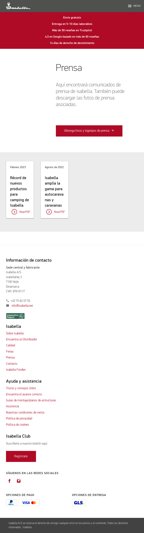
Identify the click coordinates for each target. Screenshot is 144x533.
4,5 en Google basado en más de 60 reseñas (72, 36)
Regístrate (21, 456)
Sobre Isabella (15, 333)
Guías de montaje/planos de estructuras (31, 400)
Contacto (11, 363)
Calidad (11, 345)
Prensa (10, 357)
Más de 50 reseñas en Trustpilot (72, 30)
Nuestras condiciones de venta (25, 412)
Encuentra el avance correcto (24, 394)
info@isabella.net (22, 305)
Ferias (10, 351)
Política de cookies (17, 424)
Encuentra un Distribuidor (21, 339)
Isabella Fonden (16, 369)
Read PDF (25, 212)
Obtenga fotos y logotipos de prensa (86, 131)
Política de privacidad (19, 418)
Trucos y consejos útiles (21, 388)
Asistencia (12, 406)
